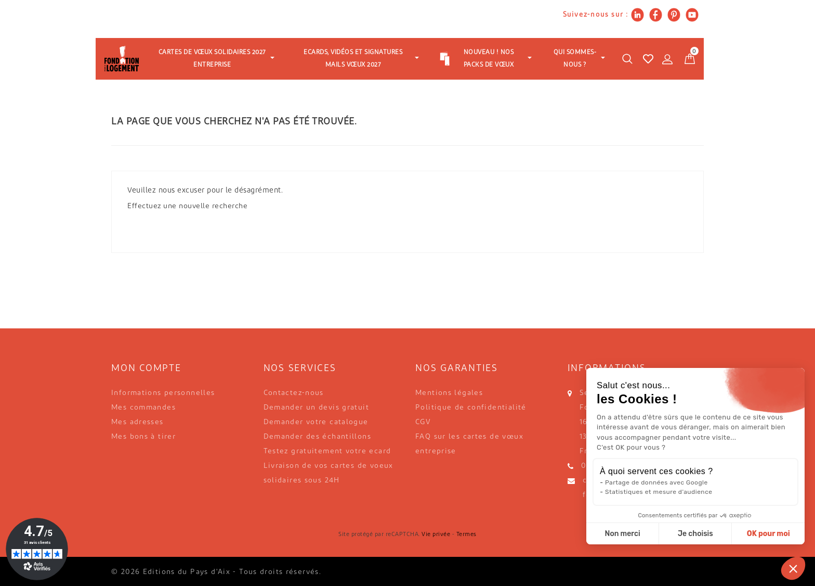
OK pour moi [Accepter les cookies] (768, 533)
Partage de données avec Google (656, 482)
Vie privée (436, 535)
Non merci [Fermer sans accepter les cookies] (622, 533)
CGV (423, 422)
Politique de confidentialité (471, 408)
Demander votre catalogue (316, 422)
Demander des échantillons (318, 437)
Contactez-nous (294, 393)
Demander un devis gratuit (317, 408)
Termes (466, 535)
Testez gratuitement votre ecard (327, 451)
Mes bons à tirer (143, 437)
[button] (793, 568)
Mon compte (146, 369)
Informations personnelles (163, 393)
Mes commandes (143, 408)
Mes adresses (137, 422)
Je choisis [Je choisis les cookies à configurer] (695, 533)
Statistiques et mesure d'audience (658, 491)
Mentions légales (449, 393)
